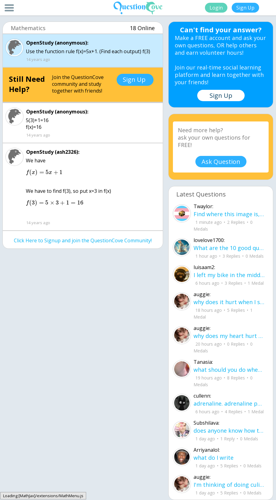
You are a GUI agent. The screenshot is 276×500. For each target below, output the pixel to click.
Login (216, 7)
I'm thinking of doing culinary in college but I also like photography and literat (229, 484)
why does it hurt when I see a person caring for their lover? (229, 302)
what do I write (214, 457)
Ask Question (221, 161)
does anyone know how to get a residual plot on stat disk (229, 430)
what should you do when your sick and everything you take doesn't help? (229, 369)
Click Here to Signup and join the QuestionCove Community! (83, 240)
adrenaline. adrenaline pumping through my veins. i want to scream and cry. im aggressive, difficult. (229, 403)
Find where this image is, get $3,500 (229, 214)
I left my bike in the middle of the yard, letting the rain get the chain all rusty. (229, 275)
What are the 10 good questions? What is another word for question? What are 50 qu (229, 248)
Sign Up (245, 7)
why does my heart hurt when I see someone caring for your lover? (229, 335)
